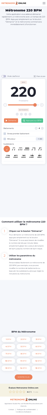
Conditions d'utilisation (23, 412)
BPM (8, 339)
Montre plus (23, 377)
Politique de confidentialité (26, 409)
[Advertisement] (23, 50)
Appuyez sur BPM (32, 121)
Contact (11, 409)
